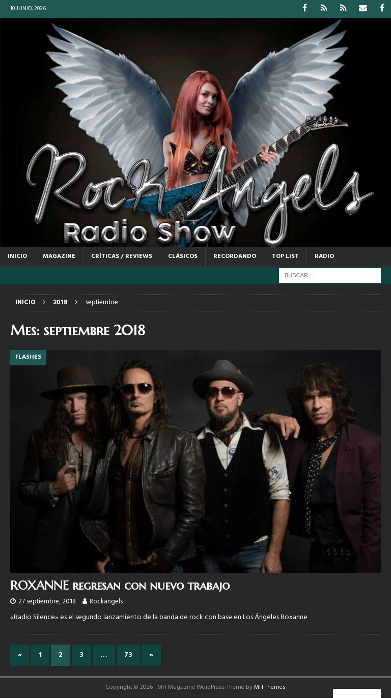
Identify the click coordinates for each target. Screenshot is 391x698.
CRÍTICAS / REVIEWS (121, 256)
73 (128, 655)
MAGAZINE (59, 256)
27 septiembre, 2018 (47, 601)
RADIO (324, 256)
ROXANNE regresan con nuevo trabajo (120, 585)
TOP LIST (285, 256)
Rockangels (106, 601)
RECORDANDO (234, 256)
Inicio (17, 256)
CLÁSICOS (183, 256)
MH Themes (270, 687)
